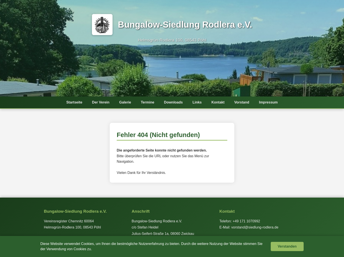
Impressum (270, 103)
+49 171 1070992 (246, 221)
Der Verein (99, 103)
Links (197, 103)
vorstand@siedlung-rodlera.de (254, 227)
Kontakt (218, 103)
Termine (147, 103)
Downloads (173, 103)
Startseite (73, 103)
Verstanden (287, 246)
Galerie (124, 103)
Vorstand (242, 103)
